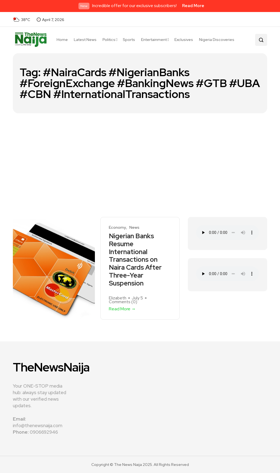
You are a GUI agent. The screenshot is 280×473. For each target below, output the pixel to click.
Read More (193, 5)
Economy (117, 227)
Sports (129, 39)
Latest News (85, 39)
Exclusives (183, 39)
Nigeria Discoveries (216, 39)
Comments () (123, 302)
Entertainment (154, 39)
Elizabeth (117, 298)
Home (62, 39)
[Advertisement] (140, 154)
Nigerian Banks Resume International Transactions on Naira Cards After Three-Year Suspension (135, 259)
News (134, 227)
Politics (109, 39)
